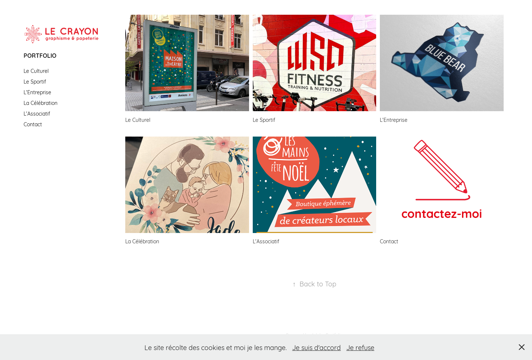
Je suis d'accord (316, 347)
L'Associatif (37, 113)
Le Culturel (36, 70)
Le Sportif (35, 81)
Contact (33, 123)
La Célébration (40, 102)
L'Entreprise (37, 91)
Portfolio (40, 55)
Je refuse (360, 347)
